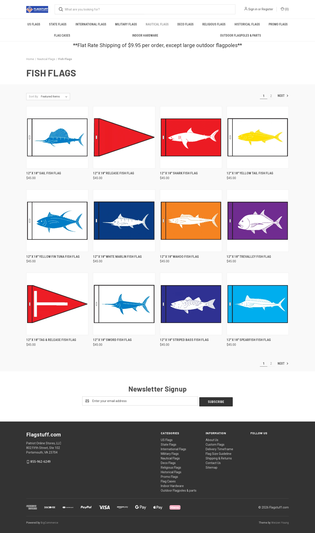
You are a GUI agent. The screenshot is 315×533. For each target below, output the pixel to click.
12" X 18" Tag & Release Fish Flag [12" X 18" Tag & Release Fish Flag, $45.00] (51, 340)
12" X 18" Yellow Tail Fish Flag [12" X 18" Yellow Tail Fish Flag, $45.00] (250, 173)
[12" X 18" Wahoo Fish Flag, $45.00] (191, 220)
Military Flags (126, 24)
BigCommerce (49, 521)
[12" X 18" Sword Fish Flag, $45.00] (124, 304)
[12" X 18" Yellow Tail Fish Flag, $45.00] (258, 137)
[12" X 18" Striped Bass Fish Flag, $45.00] (191, 304)
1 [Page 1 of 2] (263, 96)
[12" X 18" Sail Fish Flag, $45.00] (57, 137)
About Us (212, 439)
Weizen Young (280, 521)
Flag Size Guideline (218, 453)
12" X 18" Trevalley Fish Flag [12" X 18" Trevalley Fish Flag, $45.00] (249, 257)
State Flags (57, 24)
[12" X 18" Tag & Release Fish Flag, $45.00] (57, 304)
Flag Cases (62, 35)
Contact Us (213, 462)
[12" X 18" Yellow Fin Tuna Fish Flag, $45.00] (57, 220)
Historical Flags (247, 24)
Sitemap (211, 466)
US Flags (33, 24)
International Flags (90, 24)
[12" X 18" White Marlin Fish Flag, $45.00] (124, 220)
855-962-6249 (40, 461)
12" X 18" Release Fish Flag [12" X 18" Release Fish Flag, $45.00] (113, 173)
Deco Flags (185, 24)
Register (267, 9)
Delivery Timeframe (219, 448)
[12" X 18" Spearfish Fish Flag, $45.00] (258, 304)
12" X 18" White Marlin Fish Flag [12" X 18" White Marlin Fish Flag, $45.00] (117, 257)
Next (283, 96)
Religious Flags (214, 24)
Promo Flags (278, 24)
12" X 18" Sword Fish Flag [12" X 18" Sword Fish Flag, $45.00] (112, 340)
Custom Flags (215, 443)
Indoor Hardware (145, 35)
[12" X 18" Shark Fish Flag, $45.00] (191, 137)
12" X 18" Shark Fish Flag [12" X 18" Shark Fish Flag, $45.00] (179, 173)
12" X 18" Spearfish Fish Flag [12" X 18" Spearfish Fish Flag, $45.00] (249, 340)
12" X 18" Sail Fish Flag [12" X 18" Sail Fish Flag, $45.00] (43, 173)
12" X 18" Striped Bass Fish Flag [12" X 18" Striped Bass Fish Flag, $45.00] (184, 340)
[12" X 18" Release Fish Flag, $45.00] (124, 137)
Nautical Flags (157, 24)
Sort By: (33, 96)
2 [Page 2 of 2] (271, 96)
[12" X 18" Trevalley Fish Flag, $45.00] (258, 220)
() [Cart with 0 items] (285, 9)
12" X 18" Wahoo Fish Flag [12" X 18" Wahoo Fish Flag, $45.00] (179, 257)
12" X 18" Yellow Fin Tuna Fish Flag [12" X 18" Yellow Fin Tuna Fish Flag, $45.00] (53, 257)
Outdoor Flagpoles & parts (240, 35)
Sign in (252, 9)
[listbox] (55, 96)
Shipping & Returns (219, 457)
